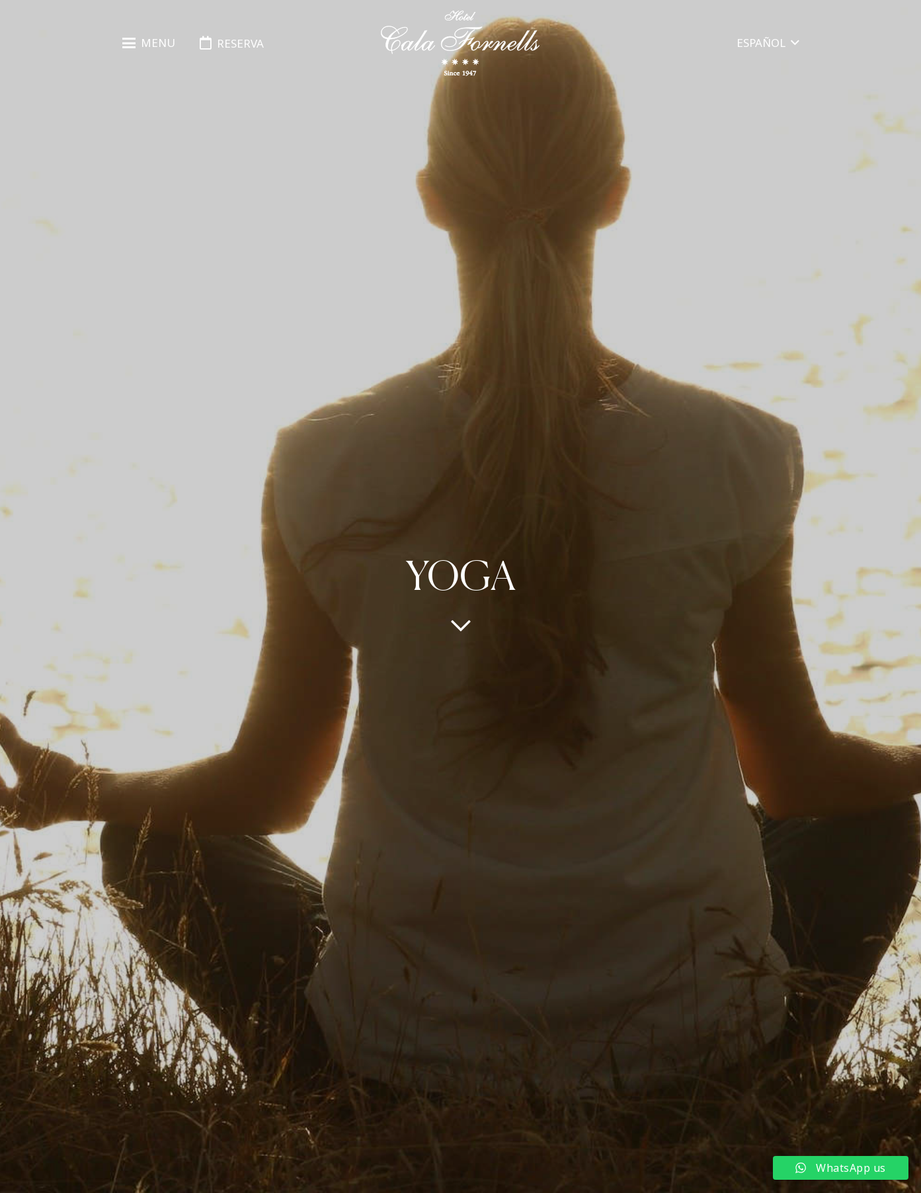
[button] (148, 43)
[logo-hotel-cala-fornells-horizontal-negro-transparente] (460, 43)
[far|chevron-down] (461, 625)
